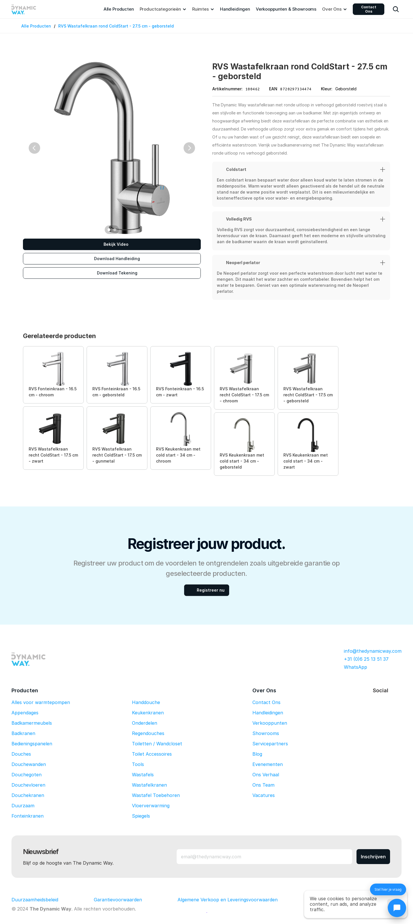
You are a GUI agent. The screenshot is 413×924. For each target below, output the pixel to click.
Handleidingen (267, 713)
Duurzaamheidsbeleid (34, 899)
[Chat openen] (397, 908)
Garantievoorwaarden (118, 899)
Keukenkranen (148, 713)
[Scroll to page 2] (115, 229)
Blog (257, 754)
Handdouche (146, 702)
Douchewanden (28, 764)
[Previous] (34, 148)
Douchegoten (26, 774)
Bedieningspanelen (31, 743)
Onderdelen (144, 723)
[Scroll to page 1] (108, 229)
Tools (138, 764)
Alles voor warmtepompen (40, 702)
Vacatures (263, 795)
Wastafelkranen (149, 785)
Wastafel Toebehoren (156, 795)
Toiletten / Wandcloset (157, 743)
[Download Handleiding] (112, 258)
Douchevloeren (28, 785)
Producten (24, 690)
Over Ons (264, 690)
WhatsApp (355, 667)
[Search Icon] (396, 9)
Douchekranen (27, 795)
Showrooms (265, 733)
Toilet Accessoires (152, 754)
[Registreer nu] (206, 590)
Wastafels (143, 774)
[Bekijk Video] (112, 244)
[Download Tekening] (112, 273)
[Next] (189, 148)
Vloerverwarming (151, 805)
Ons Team (263, 785)
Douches (21, 754)
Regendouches (148, 733)
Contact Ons (368, 9)
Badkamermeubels (31, 723)
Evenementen (267, 764)
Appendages (24, 713)
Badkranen (23, 733)
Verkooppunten (269, 723)
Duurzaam (22, 805)
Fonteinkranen (27, 816)
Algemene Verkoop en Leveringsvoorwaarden (228, 899)
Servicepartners (270, 743)
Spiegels (141, 816)
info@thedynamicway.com (373, 651)
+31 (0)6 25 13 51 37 (366, 659)
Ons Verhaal (265, 774)
